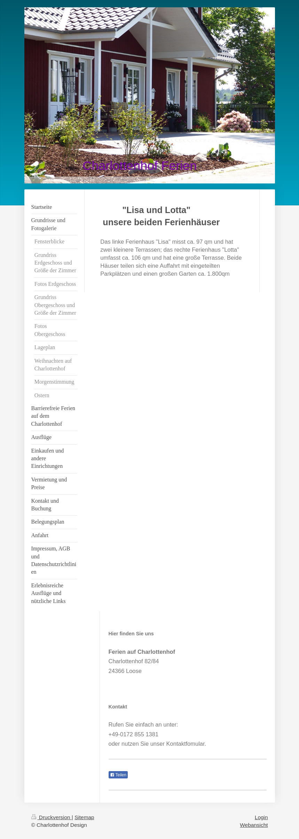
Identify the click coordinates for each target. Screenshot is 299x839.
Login (261, 817)
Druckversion (51, 817)
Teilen (118, 775)
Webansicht (254, 825)
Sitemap (84, 817)
